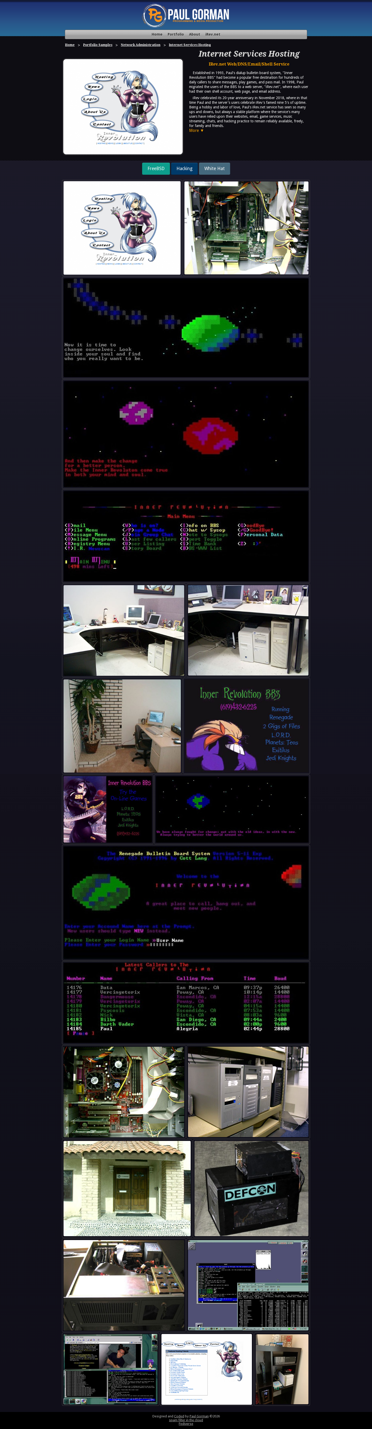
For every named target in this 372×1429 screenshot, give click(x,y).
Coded (179, 1416)
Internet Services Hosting (190, 45)
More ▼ (196, 130)
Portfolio (176, 34)
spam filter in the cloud (186, 1420)
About (194, 34)
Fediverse (186, 1424)
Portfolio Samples (97, 45)
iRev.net (212, 34)
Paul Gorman (199, 1416)
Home (157, 34)
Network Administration (140, 45)
